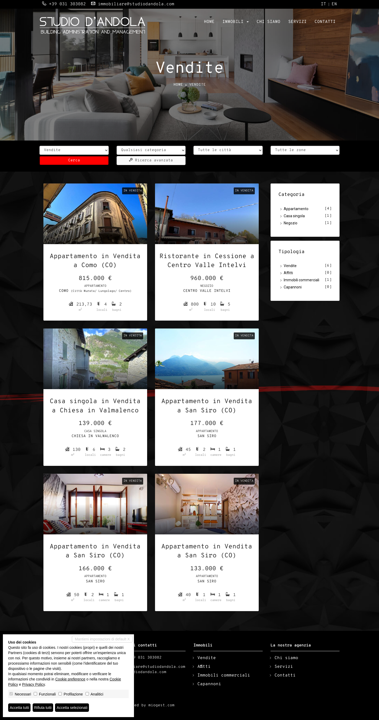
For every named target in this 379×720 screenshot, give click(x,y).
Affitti (288, 273)
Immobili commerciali (301, 280)
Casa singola (294, 216)
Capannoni (293, 287)
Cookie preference (70, 679)
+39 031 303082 (67, 4)
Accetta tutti (19, 707)
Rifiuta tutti (43, 707)
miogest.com (161, 705)
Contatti (325, 22)
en (334, 4)
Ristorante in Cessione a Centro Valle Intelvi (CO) (206, 261)
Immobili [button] (235, 22)
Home (209, 22)
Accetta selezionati (72, 707)
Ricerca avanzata (151, 160)
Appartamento (296, 209)
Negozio (290, 223)
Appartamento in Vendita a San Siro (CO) (206, 406)
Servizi (297, 22)
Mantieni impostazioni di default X (102, 639)
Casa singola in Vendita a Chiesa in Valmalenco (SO (95, 406)
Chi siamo (268, 22)
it (323, 4)
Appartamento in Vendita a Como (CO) (95, 261)
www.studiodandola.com (141, 672)
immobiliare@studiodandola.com (136, 4)
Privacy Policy (33, 684)
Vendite (290, 266)
